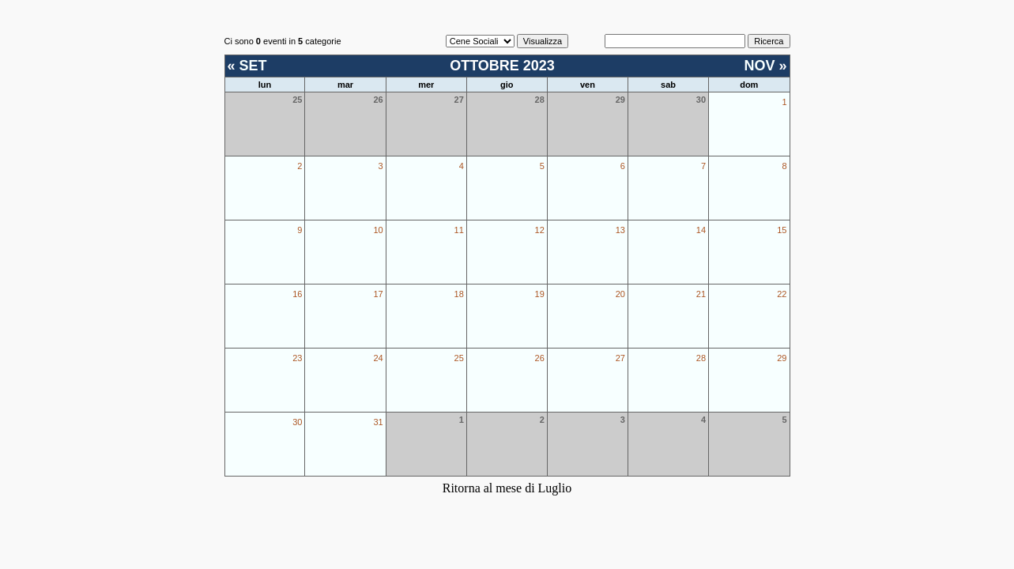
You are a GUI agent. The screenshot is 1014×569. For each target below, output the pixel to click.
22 (781, 294)
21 (701, 294)
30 (297, 422)
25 (459, 358)
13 (620, 230)
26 (540, 358)
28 (701, 358)
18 (459, 294)
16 (297, 294)
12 (540, 230)
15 (781, 230)
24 (378, 358)
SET (253, 65)
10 (378, 230)
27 (620, 358)
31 (378, 422)
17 (378, 294)
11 (459, 230)
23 (297, 358)
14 (701, 230)
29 (781, 358)
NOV (759, 65)
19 (540, 294)
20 (620, 294)
